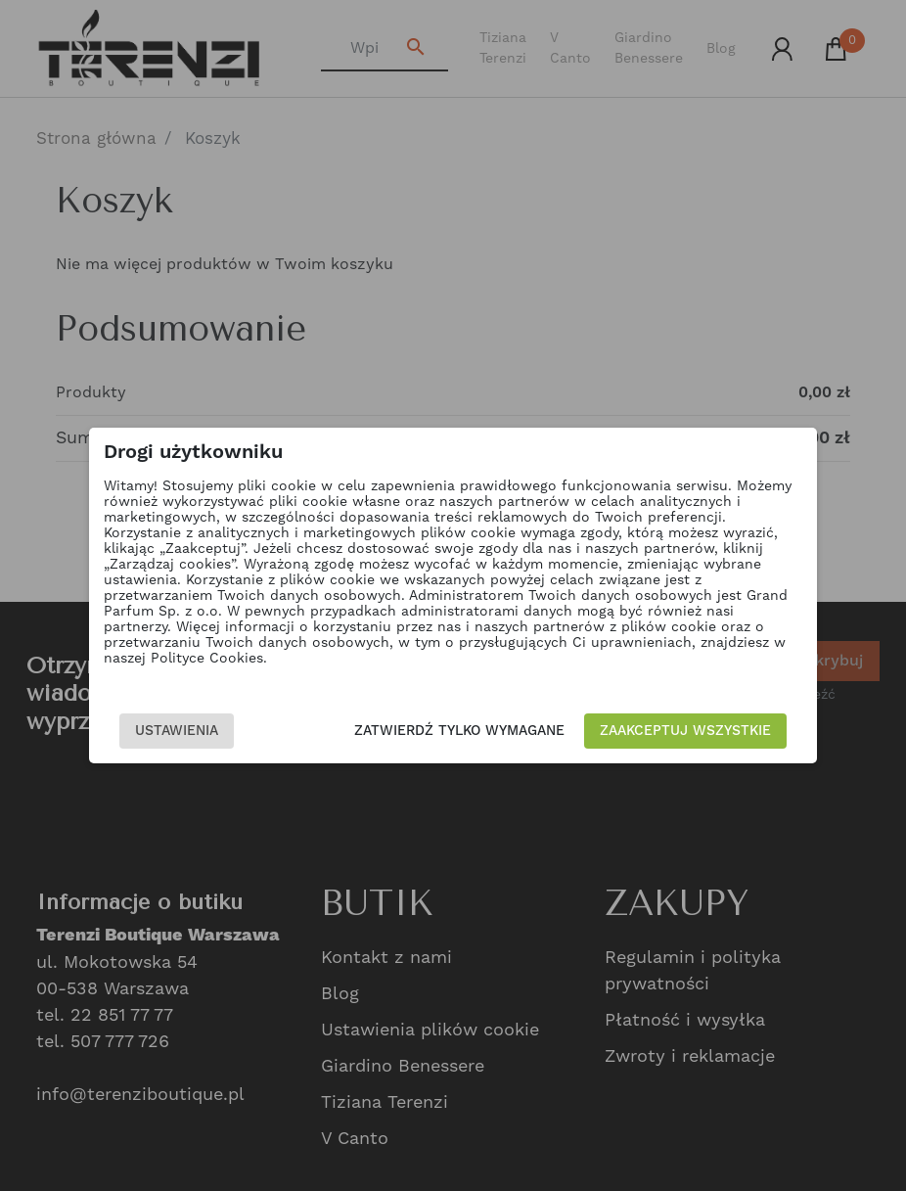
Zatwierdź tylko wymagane (457, 731)
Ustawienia (178, 731)
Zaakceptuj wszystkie (683, 731)
